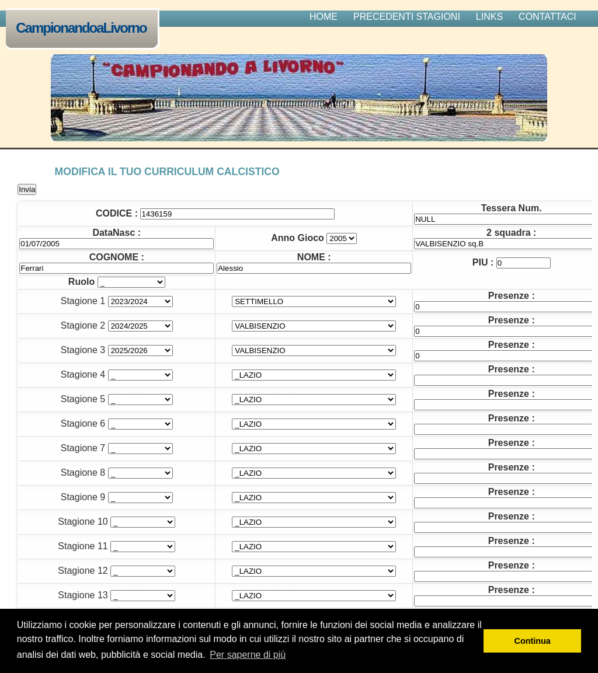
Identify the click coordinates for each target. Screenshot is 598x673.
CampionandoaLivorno (83, 29)
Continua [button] (532, 641)
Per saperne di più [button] (248, 655)
